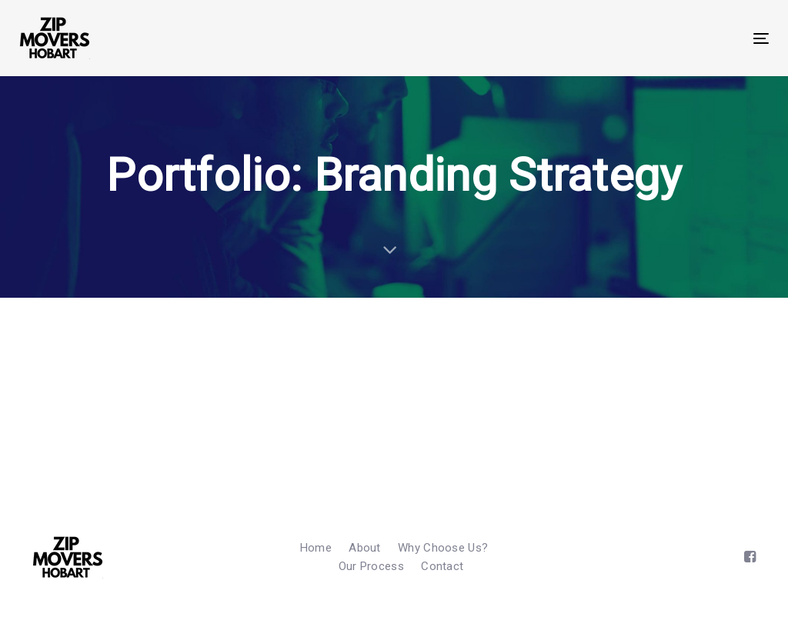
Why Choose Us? (443, 548)
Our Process (371, 566)
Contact (442, 566)
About (365, 548)
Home (316, 548)
